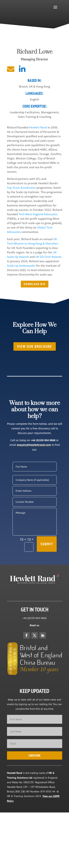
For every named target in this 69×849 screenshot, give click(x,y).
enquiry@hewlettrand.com (34, 445)
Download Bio (34, 284)
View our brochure (34, 346)
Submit (46, 544)
